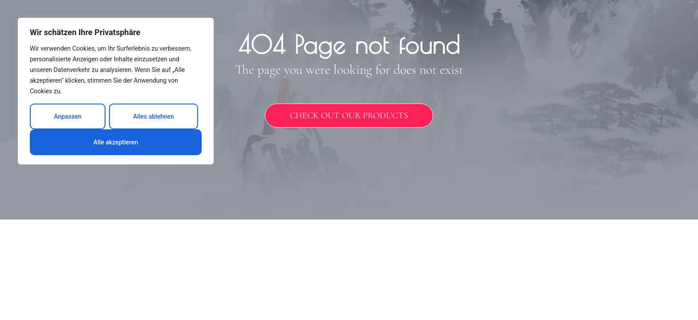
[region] (116, 91)
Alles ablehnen (153, 116)
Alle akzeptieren (115, 142)
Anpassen (67, 116)
